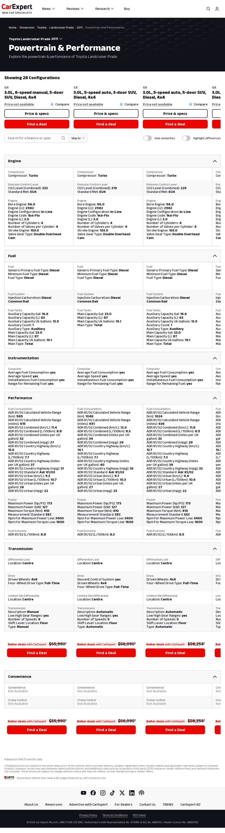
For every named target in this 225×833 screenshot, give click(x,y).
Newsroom (53, 804)
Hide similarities (164, 138)
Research (104, 9)
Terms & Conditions (115, 815)
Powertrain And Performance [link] (104, 27)
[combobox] (58, 38)
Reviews (75, 9)
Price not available (19, 104)
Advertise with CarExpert (88, 804)
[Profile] (217, 8)
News (48, 9)
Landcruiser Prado (61, 27)
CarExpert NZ (190, 804)
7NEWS (168, 804)
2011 (79, 27)
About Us (31, 804)
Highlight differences (207, 138)
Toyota (41, 27)
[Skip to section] (78, 138)
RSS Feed (139, 815)
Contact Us (148, 804)
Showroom (27, 27)
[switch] (147, 138)
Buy (127, 9)
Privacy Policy (88, 815)
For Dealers (123, 804)
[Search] (208, 8)
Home (12, 27)
